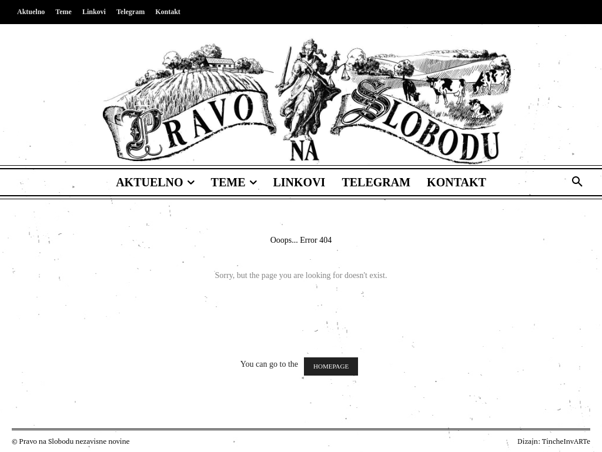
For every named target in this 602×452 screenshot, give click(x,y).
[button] (577, 182)
